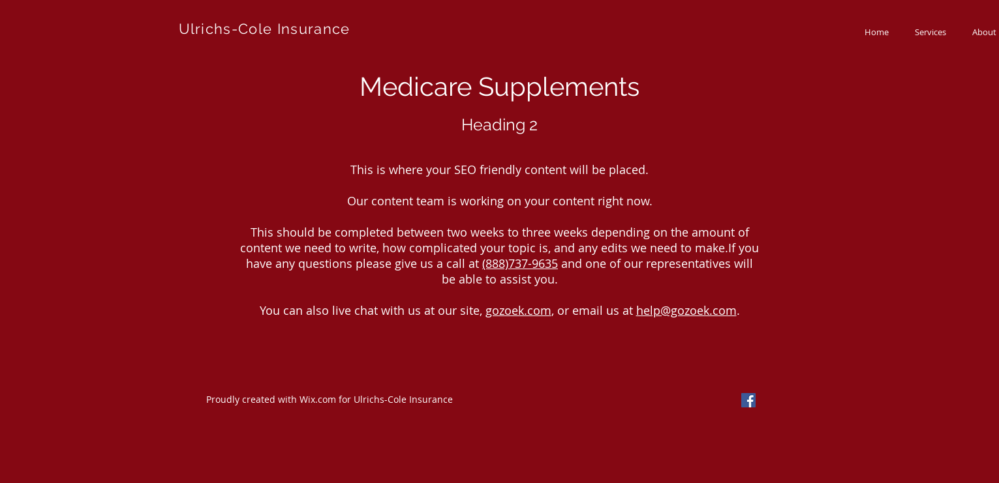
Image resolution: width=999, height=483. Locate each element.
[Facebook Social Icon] (748, 400)
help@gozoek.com (686, 310)
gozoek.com (518, 310)
